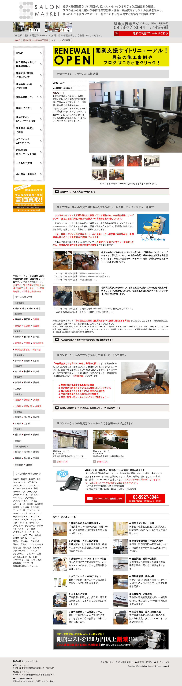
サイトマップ (163, 662)
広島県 (18, 423)
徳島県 (27, 434)
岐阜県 (27, 382)
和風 (36, 488)
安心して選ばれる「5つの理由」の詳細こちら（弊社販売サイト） (90, 408)
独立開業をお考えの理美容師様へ (26, 64)
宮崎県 (36, 458)
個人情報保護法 (125, 662)
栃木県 (27, 337)
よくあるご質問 (24, 163)
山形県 (27, 326)
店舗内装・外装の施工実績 (35, 40)
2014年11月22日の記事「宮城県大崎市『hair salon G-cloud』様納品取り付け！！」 (95, 308)
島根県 (36, 417)
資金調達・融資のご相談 (25, 130)
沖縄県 (29, 465)
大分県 (27, 452)
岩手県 (36, 319)
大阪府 (18, 406)
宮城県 (18, 326)
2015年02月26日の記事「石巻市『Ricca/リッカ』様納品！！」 (85, 312)
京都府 (27, 400)
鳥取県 (18, 417)
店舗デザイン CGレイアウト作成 (25, 119)
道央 (17, 308)
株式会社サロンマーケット (25, 661)
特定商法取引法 (144, 662)
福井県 (27, 371)
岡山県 (27, 417)
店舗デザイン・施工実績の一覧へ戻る (77, 191)
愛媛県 (36, 434)
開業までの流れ (24, 108)
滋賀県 (18, 400)
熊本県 (27, 458)
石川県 (36, 371)
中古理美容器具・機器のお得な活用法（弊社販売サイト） (87, 340)
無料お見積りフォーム (27, 97)
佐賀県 (36, 452)
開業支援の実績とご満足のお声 (25, 75)
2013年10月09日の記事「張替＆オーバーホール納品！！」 (83, 276)
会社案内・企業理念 (26, 174)
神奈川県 (36, 349)
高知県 (18, 441)
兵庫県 (38, 406)
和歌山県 (28, 406)
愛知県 (36, 382)
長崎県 (18, 458)
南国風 (30, 504)
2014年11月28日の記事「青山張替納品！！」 (77, 279)
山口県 (27, 423)
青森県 (18, 319)
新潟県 (18, 360)
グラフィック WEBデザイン (23, 141)
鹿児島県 (19, 465)
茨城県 (18, 337)
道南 (24, 308)
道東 (31, 308)
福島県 (36, 326)
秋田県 (27, 319)
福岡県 (18, 452)
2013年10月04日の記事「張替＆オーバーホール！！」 (81, 273)
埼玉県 (18, 343)
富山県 (18, 371)
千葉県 (27, 343)
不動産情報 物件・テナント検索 (26, 152)
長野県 (27, 360)
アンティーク (33, 510)
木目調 (16, 507)
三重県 (18, 389)
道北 (38, 308)
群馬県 (36, 337)
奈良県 (36, 400)
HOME (17, 40)
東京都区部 (38, 343)
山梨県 (36, 360)
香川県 (18, 434)
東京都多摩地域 (22, 349)
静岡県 (18, 382)
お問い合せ (108, 662)
